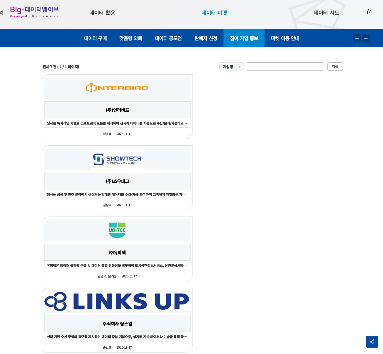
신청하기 (193, 238)
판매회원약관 (300, 272)
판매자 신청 (205, 38)
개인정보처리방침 (333, 272)
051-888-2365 (82, 289)
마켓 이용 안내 (285, 38)
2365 (56, 303)
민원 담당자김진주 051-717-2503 (184, 336)
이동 (361, 292)
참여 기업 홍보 (244, 38)
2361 (65, 303)
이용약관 (274, 272)
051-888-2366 (39, 303)
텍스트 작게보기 (366, 38)
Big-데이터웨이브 (41, 15)
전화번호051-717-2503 (225, 289)
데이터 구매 (95, 38)
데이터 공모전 (168, 38)
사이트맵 (363, 272)
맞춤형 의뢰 (130, 38)
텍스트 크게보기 (357, 38)
